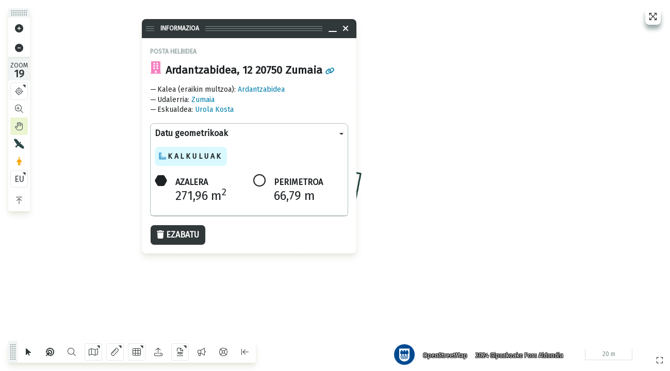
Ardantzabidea (261, 89)
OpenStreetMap (442, 353)
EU (19, 179)
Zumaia (203, 99)
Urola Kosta (214, 109)
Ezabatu (178, 235)
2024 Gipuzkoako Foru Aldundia (517, 353)
